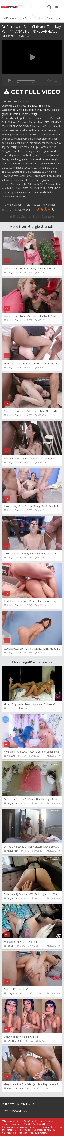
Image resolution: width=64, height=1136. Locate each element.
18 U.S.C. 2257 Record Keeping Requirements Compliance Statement (27, 1125)
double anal (35, 109)
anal (19, 109)
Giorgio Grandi (13, 204)
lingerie (26, 114)
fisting (46, 109)
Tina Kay (31, 105)
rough (34, 114)
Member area (25, 1104)
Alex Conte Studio (15, 1088)
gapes (5, 114)
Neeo (47, 105)
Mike (40, 105)
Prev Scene (20, 216)
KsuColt (10, 945)
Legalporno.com (9, 7)
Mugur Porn (12, 803)
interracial (15, 114)
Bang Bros (12, 993)
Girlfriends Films (15, 708)
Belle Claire (19, 105)
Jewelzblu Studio (15, 1040)
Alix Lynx (11, 755)
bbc (25, 109)
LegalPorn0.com (27, 1121)
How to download (14, 1111)
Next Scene (44, 216)
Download (22, 209)
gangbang (56, 109)
